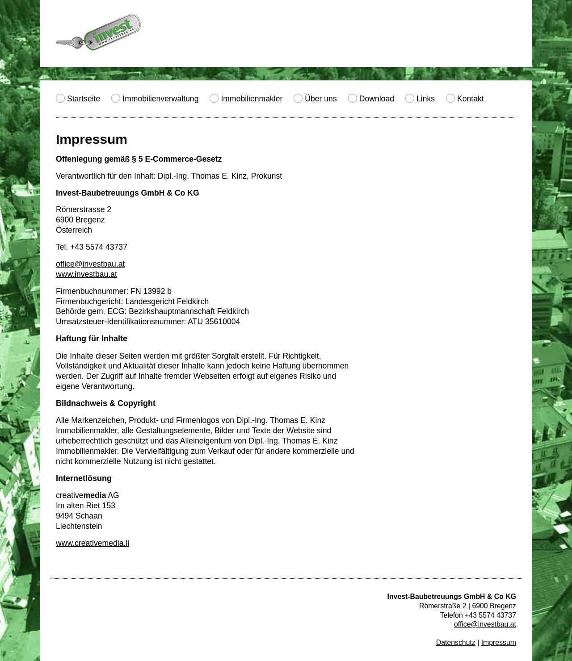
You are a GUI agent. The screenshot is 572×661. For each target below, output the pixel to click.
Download (376, 98)
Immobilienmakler (251, 98)
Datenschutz (455, 642)
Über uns (320, 98)
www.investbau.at (86, 274)
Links (425, 98)
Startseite (83, 98)
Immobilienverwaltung (160, 98)
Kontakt (470, 98)
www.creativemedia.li (92, 543)
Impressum (498, 642)
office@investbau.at (90, 263)
